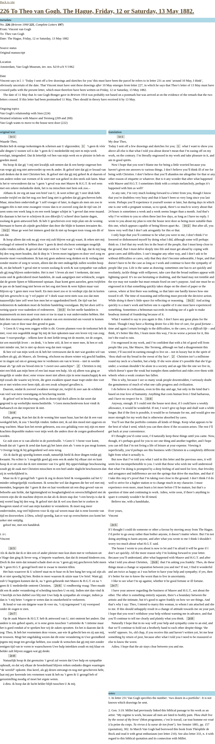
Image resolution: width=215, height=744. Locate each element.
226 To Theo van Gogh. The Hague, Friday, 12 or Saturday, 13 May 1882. (97, 11)
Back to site (7, 2)
